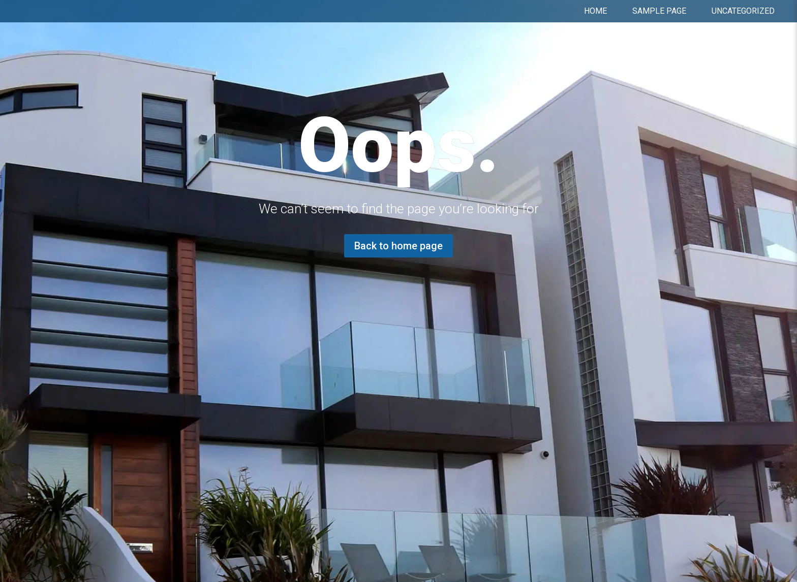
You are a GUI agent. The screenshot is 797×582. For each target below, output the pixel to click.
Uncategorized (743, 11)
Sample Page (659, 11)
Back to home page (398, 246)
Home (595, 11)
